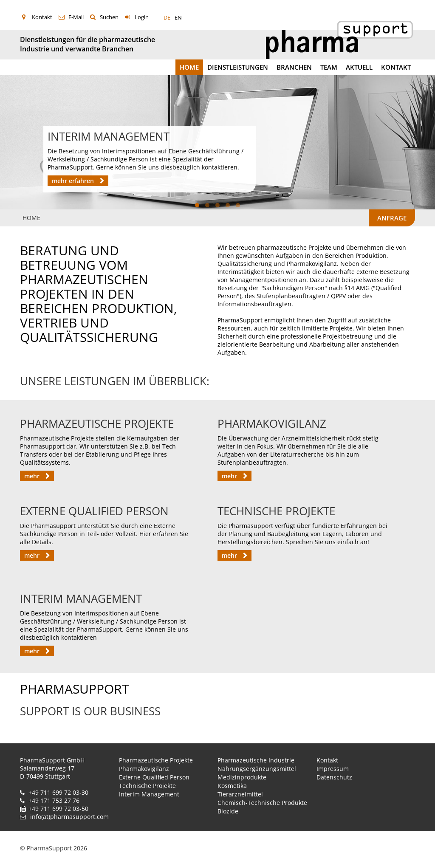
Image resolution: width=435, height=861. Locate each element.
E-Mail (76, 17)
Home (189, 67)
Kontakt (42, 17)
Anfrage (392, 218)
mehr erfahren (74, 181)
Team (328, 67)
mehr (32, 476)
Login (142, 17)
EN (178, 17)
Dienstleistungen (237, 67)
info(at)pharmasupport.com (69, 817)
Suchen (109, 17)
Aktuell (359, 67)
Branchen (294, 67)
